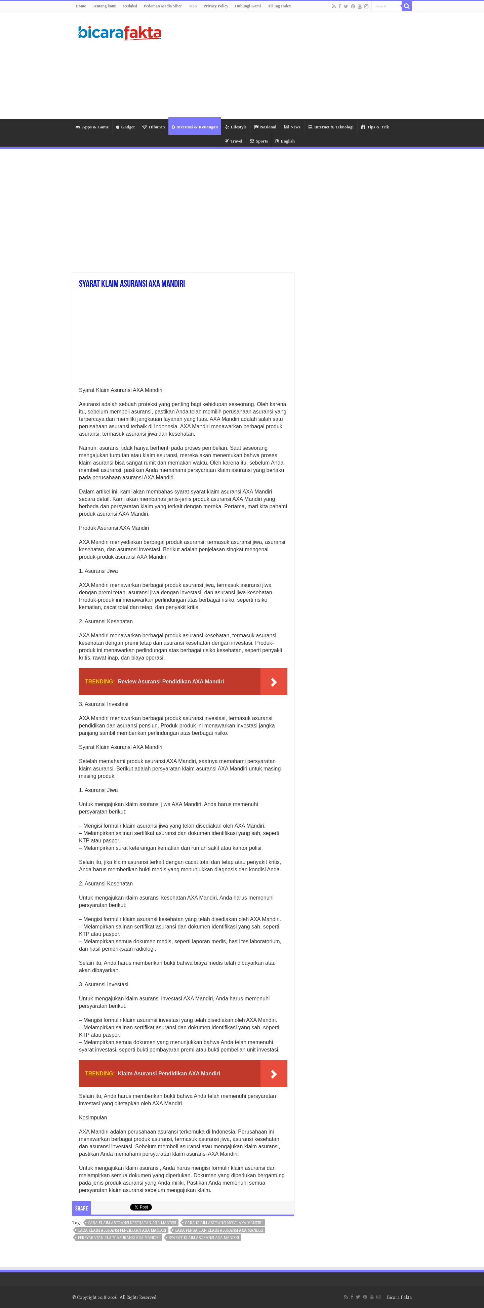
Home (81, 6)
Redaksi (130, 6)
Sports (259, 141)
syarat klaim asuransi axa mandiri (204, 1237)
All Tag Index (279, 6)
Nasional (265, 126)
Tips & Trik (375, 126)
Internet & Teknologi (331, 126)
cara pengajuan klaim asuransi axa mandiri (219, 1230)
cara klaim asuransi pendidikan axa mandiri (122, 1230)
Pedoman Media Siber (163, 6)
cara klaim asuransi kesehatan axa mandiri (132, 1222)
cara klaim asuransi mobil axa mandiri (224, 1222)
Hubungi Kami (248, 6)
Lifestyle (236, 126)
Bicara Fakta (399, 1297)
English (285, 141)
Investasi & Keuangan (195, 126)
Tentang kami (105, 6)
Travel (233, 141)
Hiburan (153, 126)
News (292, 126)
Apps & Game (92, 126)
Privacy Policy (215, 6)
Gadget (125, 126)
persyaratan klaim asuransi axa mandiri (119, 1237)
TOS (193, 6)
